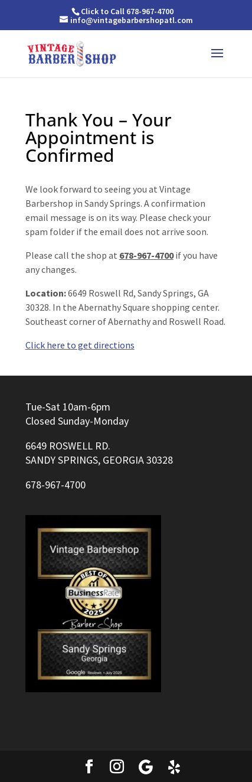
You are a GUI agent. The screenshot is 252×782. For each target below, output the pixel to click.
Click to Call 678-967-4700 (127, 11)
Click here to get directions (80, 345)
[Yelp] (174, 767)
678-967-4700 (55, 484)
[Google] (146, 767)
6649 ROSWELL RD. (67, 445)
